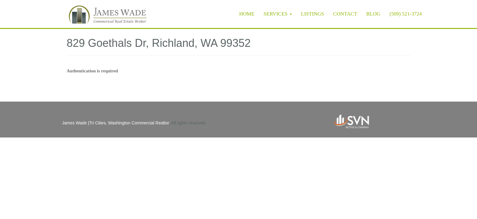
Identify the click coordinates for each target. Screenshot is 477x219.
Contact (345, 14)
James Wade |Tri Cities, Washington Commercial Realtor (115, 122)
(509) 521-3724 (405, 14)
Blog (373, 14)
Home (246, 14)
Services (277, 14)
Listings (312, 14)
